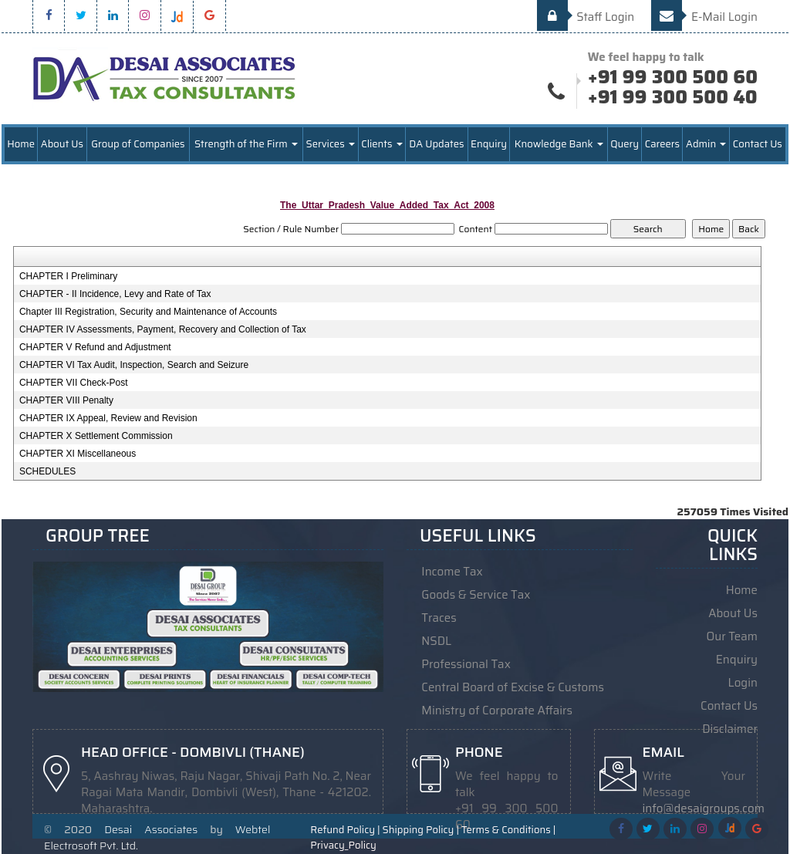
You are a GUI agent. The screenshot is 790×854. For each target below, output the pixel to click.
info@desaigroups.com (704, 808)
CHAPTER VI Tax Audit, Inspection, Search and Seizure (133, 364)
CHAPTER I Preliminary (68, 276)
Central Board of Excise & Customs (512, 687)
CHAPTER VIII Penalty (66, 400)
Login (743, 682)
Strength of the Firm (246, 144)
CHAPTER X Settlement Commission (96, 435)
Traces (438, 618)
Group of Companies (137, 144)
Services (330, 144)
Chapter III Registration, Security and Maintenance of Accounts (148, 311)
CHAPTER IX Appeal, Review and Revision (108, 418)
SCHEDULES (47, 471)
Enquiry (489, 144)
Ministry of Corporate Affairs (496, 710)
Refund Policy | (345, 830)
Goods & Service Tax (475, 595)
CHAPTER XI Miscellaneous (77, 453)
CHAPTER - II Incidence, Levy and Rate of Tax (115, 294)
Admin (706, 144)
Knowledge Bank (559, 144)
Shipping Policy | (421, 830)
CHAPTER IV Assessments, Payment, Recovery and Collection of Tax (162, 329)
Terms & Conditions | (508, 830)
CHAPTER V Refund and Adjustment (95, 347)
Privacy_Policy (343, 845)
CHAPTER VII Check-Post (73, 382)
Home (21, 144)
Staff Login (586, 17)
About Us (62, 144)
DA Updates (436, 144)
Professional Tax (466, 664)
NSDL (436, 641)
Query (624, 144)
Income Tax (451, 571)
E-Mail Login (704, 17)
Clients (381, 144)
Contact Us (757, 144)
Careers (662, 144)
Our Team (732, 636)
